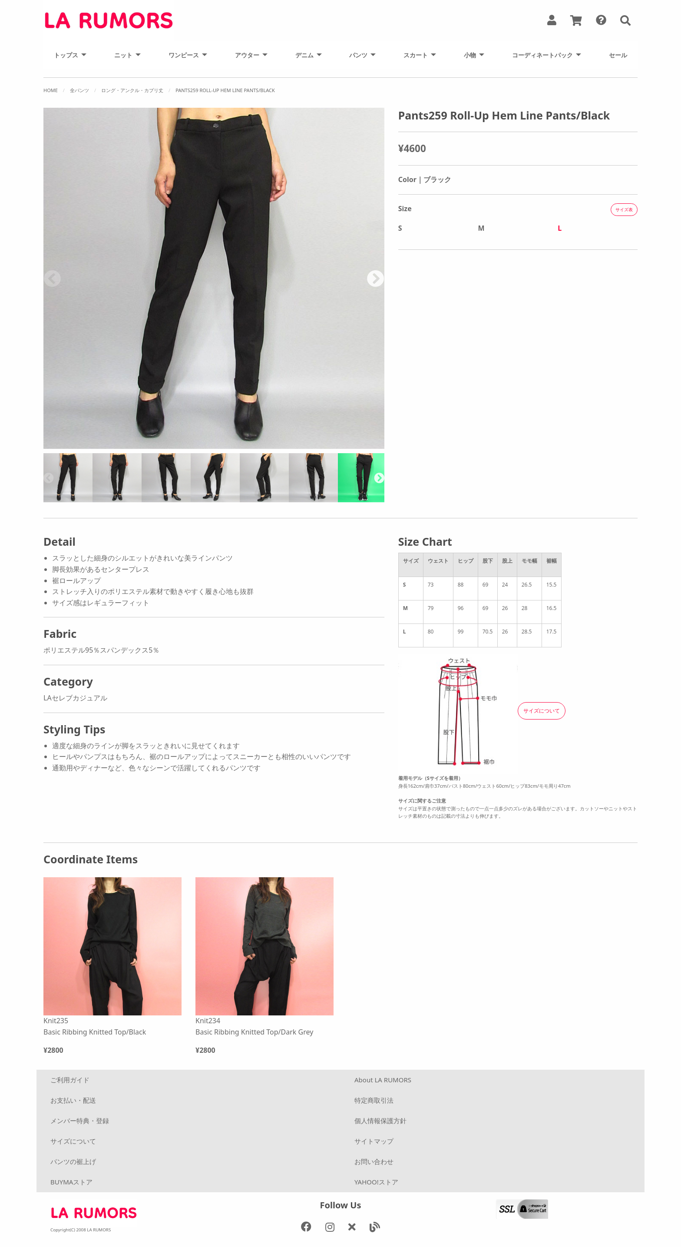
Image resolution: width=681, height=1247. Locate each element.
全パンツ (79, 90)
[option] (213, 278)
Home (50, 90)
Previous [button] (52, 278)
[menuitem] (68, 54)
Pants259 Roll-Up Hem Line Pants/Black (225, 90)
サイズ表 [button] (624, 209)
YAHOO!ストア (376, 1181)
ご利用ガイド (69, 1079)
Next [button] (375, 278)
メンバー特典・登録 (79, 1120)
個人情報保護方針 (380, 1120)
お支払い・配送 (73, 1100)
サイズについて (73, 1141)
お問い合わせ (373, 1161)
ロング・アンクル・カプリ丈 (132, 90)
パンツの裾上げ (73, 1161)
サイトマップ (373, 1141)
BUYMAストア (71, 1181)
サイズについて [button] (541, 710)
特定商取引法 (373, 1100)
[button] (625, 20)
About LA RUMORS (382, 1079)
